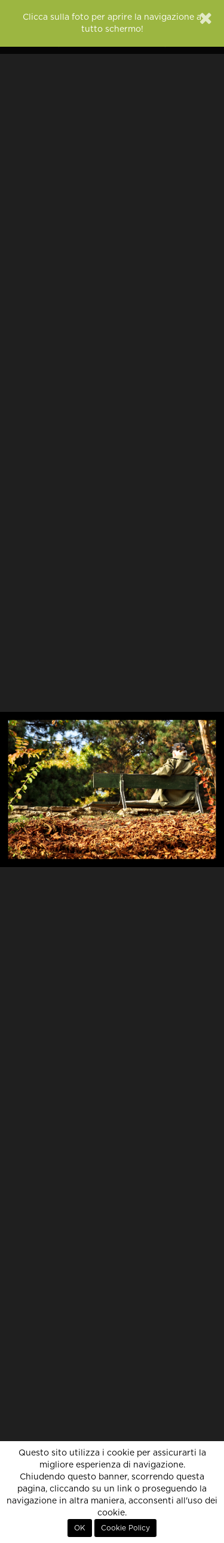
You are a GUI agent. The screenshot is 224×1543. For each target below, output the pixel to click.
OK (79, 1528)
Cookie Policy (125, 1528)
